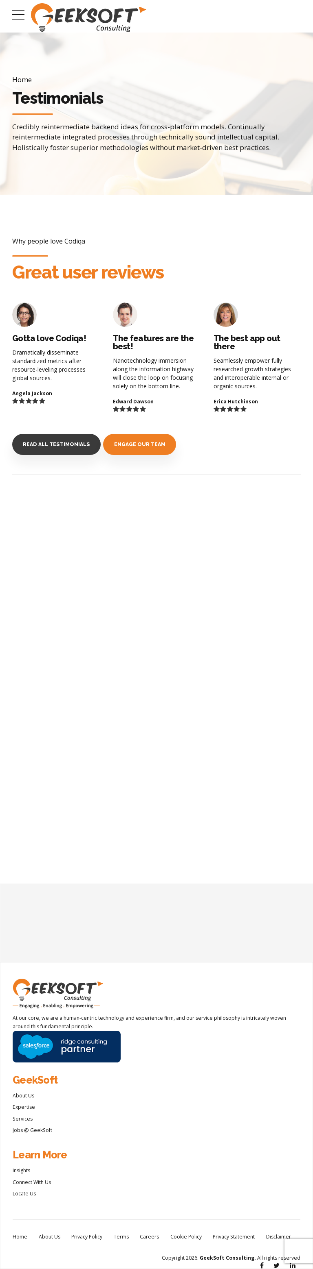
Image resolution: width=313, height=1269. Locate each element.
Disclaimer (278, 1236)
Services (23, 1118)
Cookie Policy (186, 1236)
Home (22, 79)
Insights (21, 1170)
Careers (149, 1236)
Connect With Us (32, 1182)
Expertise (24, 1107)
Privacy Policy (86, 1236)
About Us (23, 1095)
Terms (121, 1236)
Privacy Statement (234, 1236)
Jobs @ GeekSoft (32, 1130)
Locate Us (24, 1193)
